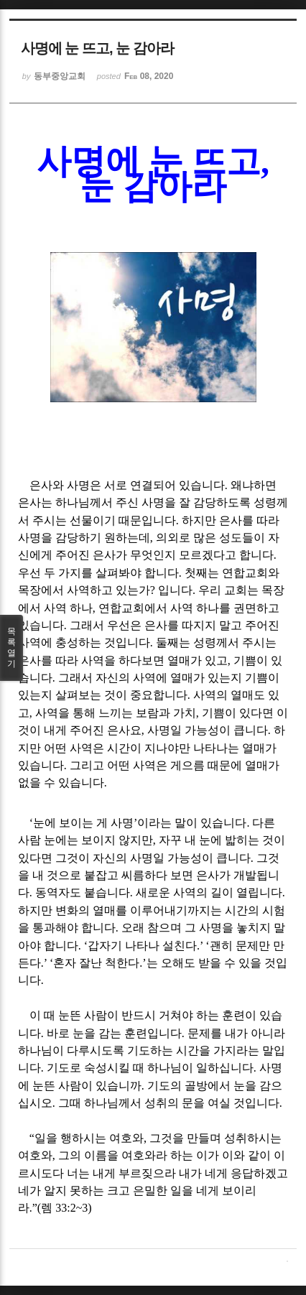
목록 (11, 647)
